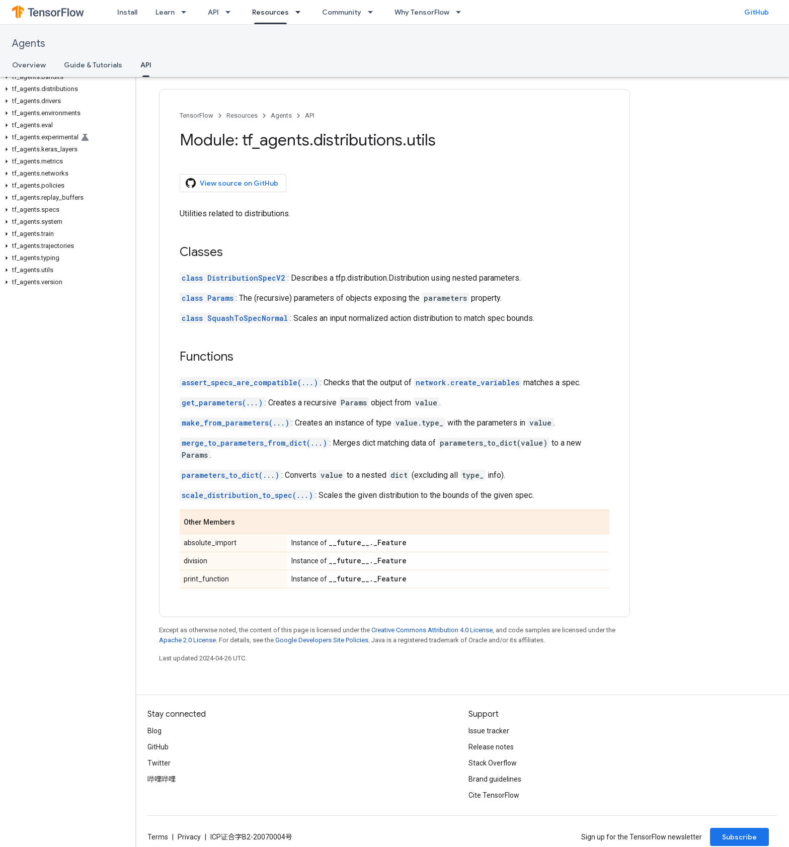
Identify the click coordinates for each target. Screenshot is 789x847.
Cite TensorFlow (493, 795)
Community (341, 12)
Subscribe (739, 836)
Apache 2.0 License (187, 640)
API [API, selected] (145, 64)
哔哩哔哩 (161, 779)
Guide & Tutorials (93, 64)
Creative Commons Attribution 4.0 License (432, 630)
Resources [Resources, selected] (270, 12)
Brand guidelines (494, 779)
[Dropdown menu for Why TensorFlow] (461, 12)
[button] (65, 77)
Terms (157, 837)
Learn (165, 12)
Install (127, 12)
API (213, 12)
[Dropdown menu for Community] (373, 12)
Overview (29, 64)
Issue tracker (488, 731)
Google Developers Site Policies (321, 640)
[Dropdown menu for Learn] (187, 12)
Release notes (491, 747)
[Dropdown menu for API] (231, 12)
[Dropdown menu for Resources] (301, 12)
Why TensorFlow (422, 12)
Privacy (189, 837)
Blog (154, 731)
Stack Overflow (492, 763)
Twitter (159, 763)
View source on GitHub (232, 183)
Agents (28, 43)
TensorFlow (196, 115)
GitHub (756, 12)
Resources (242, 115)
